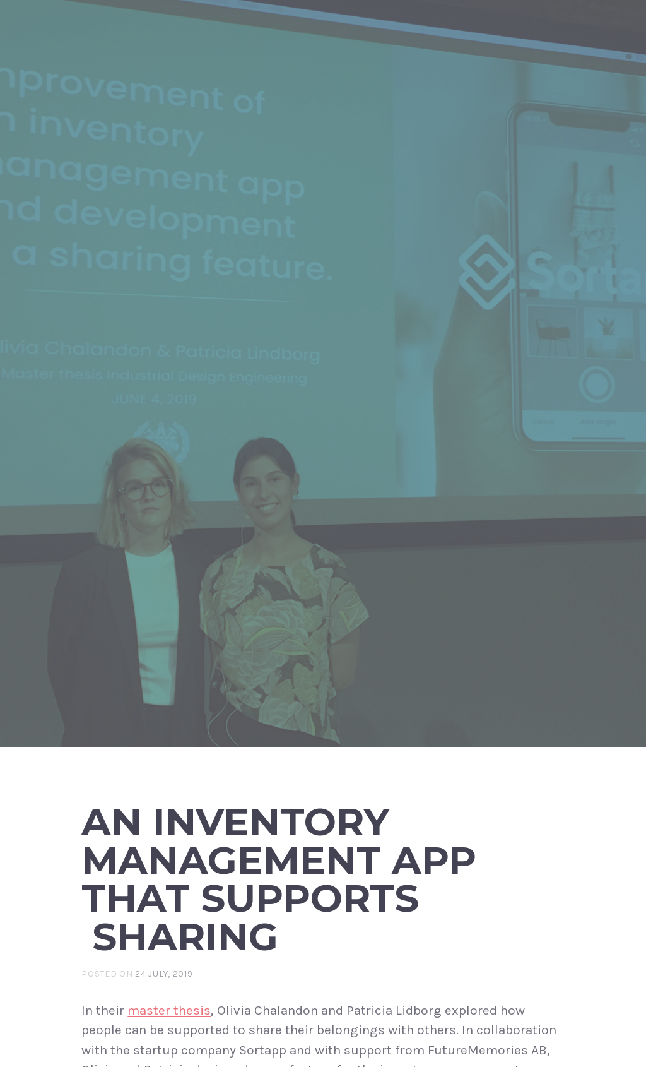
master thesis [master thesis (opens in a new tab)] (169, 1010)
